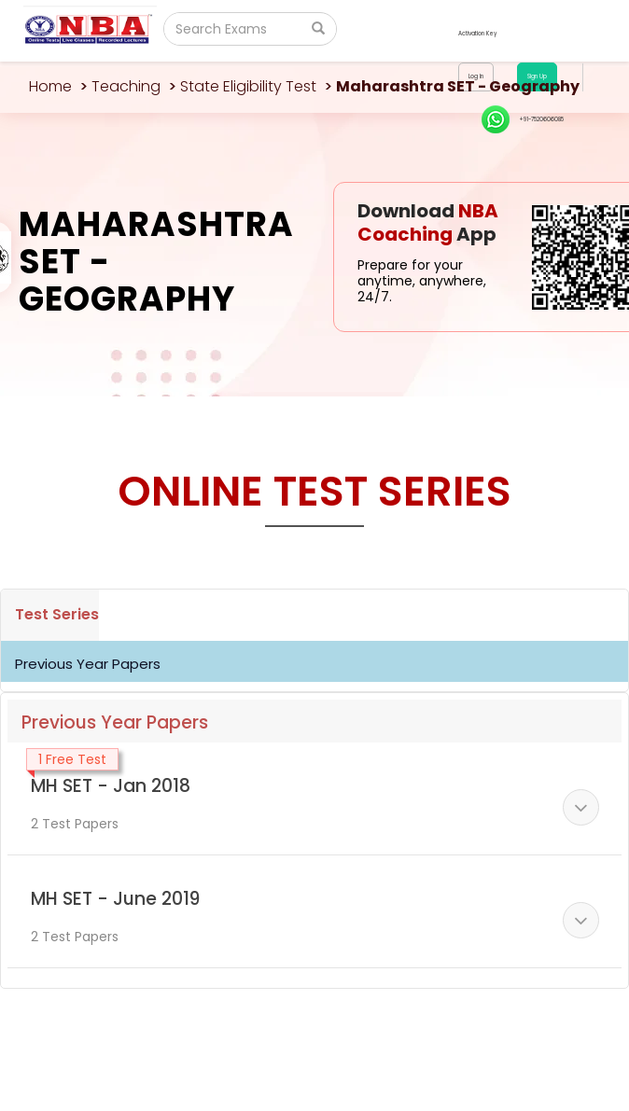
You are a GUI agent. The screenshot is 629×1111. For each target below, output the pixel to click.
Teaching (126, 86)
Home (50, 86)
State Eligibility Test (248, 86)
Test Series (57, 614)
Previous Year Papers (88, 664)
